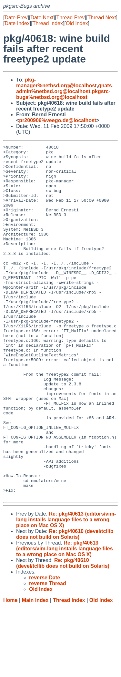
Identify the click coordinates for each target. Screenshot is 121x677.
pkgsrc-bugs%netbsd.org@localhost (63, 94)
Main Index (35, 670)
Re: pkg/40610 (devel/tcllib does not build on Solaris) (64, 604)
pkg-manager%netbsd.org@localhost (56, 82)
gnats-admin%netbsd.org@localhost (65, 88)
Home (10, 670)
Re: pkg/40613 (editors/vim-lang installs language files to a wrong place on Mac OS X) (66, 590)
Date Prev (16, 17)
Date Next (41, 17)
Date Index (17, 23)
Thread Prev (70, 17)
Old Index (77, 23)
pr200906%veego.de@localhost (57, 120)
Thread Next (101, 17)
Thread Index (48, 23)
